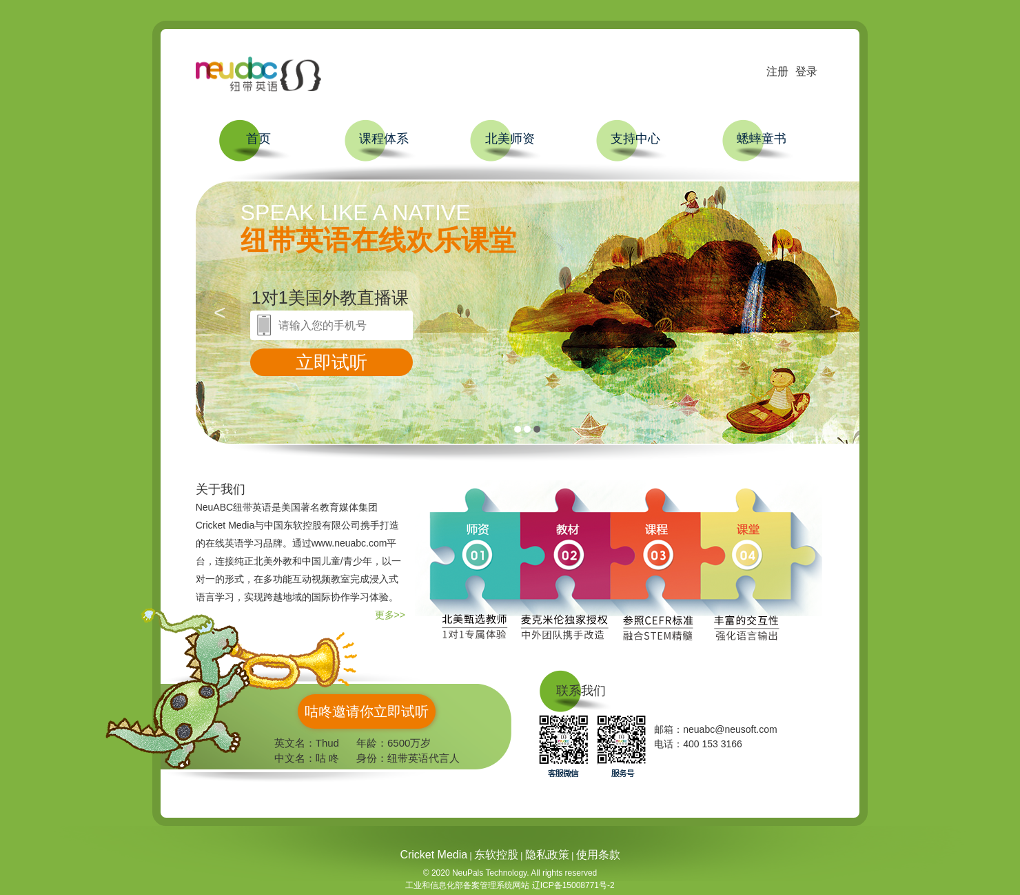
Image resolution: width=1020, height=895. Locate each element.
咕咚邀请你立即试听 (367, 711)
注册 (777, 71)
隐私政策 (547, 854)
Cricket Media (433, 854)
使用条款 (598, 854)
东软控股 (496, 854)
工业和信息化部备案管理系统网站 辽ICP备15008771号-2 (509, 885)
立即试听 (331, 362)
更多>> (390, 614)
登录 (806, 71)
